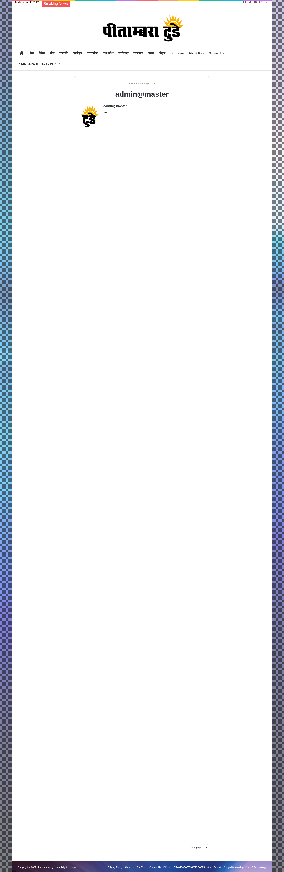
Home (132, 83)
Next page (199, 846)
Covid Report (214, 865)
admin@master (115, 106)
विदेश (42, 53)
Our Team (177, 53)
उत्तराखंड (138, 53)
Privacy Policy (115, 865)
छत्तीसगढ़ (123, 53)
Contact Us (216, 53)
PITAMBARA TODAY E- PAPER (39, 64)
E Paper (167, 865)
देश (32, 53)
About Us (195, 53)
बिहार (162, 53)
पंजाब (151, 53)
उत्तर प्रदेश (92, 53)
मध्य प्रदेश (108, 53)
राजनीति (63, 53)
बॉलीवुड (77, 53)
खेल (52, 53)
